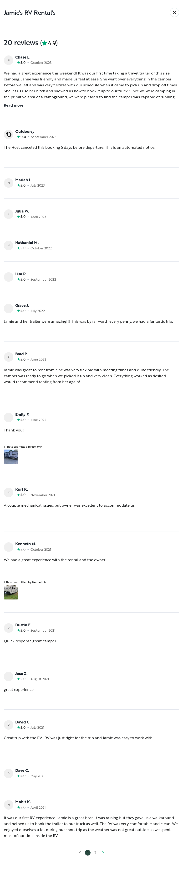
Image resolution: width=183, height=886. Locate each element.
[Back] (174, 12)
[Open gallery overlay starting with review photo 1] (11, 457)
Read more (15, 105)
